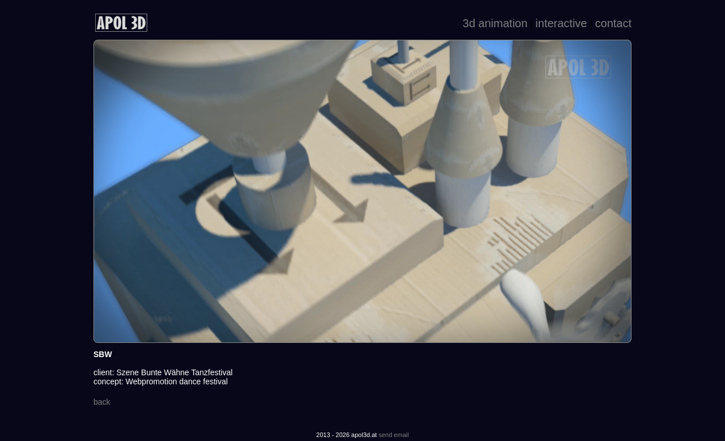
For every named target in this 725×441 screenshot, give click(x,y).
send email (393, 434)
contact (613, 23)
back (101, 401)
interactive (561, 23)
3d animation (495, 23)
